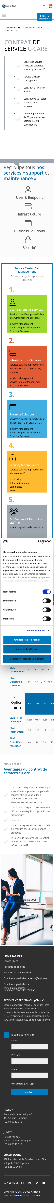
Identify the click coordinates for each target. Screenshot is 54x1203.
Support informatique (31, 27)
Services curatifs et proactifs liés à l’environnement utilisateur (27, 316)
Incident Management (21, 323)
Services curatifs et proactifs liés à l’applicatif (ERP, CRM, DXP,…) (27, 420)
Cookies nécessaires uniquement (27, 659)
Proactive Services (19, 331)
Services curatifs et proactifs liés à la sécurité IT (27, 471)
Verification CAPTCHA (22, 1083)
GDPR (13, 490)
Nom (14, 1040)
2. (12, 340)
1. (12, 289)
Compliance (16, 486)
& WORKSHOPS (44, 17)
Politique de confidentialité (18, 972)
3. (12, 394)
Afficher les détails (35, 630)
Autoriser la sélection (27, 649)
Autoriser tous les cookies (27, 640)
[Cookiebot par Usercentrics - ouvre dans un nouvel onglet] (38, 542)
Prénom (15, 1055)
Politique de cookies (14, 966)
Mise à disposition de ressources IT (27, 529)
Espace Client (11, 961)
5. (12, 499)
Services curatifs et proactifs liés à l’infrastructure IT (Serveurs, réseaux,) (27, 368)
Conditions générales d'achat (19, 990)
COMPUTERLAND (13, 1191)
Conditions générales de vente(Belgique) (25, 978)
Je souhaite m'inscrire (22, 1034)
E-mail (14, 1069)
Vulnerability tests (19, 483)
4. (12, 445)
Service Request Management (25, 327)
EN (50, 6)
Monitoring (15, 479)
